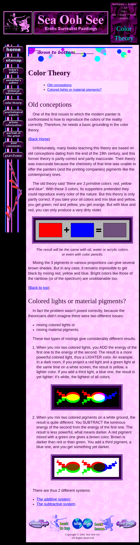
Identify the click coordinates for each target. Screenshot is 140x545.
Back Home (39, 139)
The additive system (53, 499)
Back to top (38, 288)
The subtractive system (55, 504)
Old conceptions (59, 85)
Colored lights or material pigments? (74, 89)
